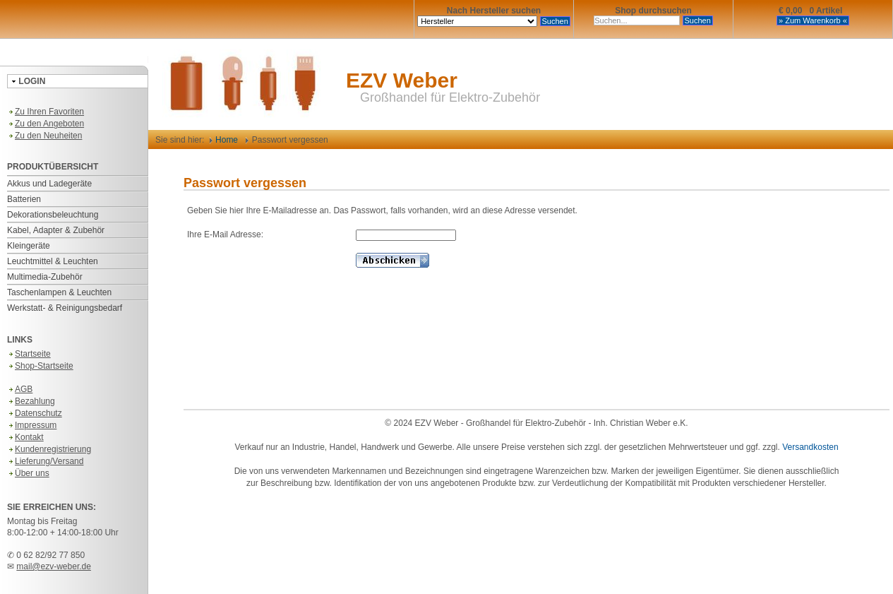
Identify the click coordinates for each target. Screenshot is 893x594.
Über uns (28, 473)
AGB (19, 389)
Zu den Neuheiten (44, 136)
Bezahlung (31, 401)
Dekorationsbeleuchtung (52, 215)
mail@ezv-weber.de (53, 566)
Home (224, 140)
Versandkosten (810, 447)
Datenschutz (34, 413)
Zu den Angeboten (45, 124)
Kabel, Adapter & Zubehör (55, 230)
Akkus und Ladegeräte (49, 184)
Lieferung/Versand (45, 461)
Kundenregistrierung (49, 449)
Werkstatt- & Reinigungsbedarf (64, 308)
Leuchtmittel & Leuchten (52, 261)
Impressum (31, 425)
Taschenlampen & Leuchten (59, 292)
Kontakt (25, 437)
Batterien (24, 199)
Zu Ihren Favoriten (45, 112)
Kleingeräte (28, 246)
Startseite (29, 354)
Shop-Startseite (40, 366)
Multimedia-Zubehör (45, 277)
